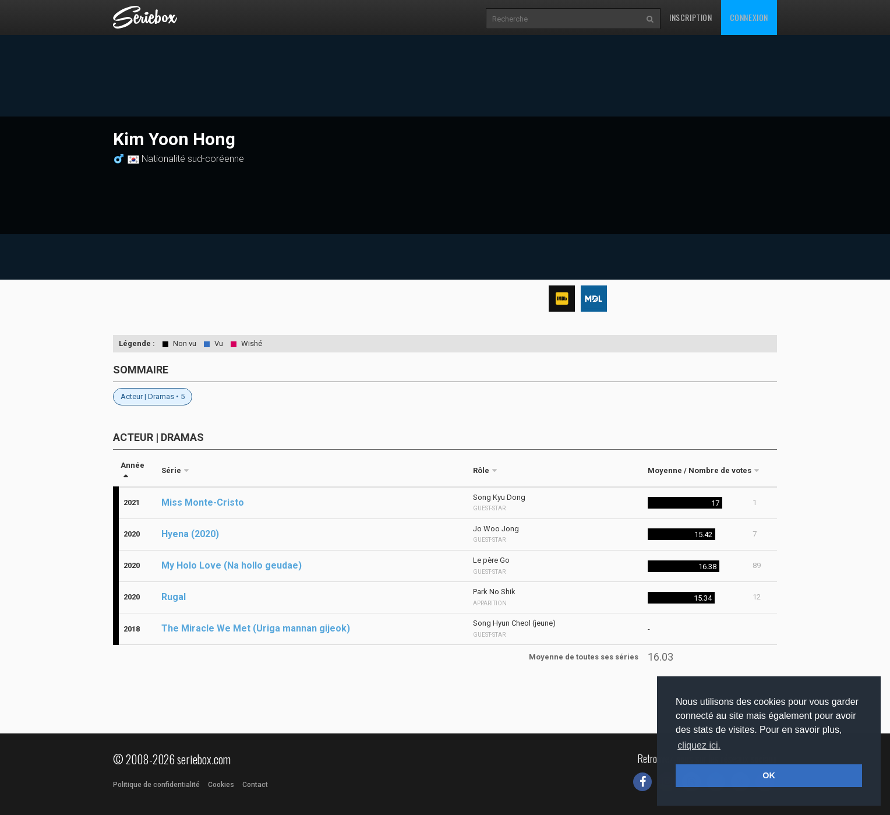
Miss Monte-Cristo (202, 502)
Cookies (221, 785)
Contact (255, 785)
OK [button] (768, 775)
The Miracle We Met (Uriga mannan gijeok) (255, 628)
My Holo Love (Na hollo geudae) (231, 565)
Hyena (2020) (190, 534)
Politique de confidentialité (156, 785)
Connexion (749, 17)
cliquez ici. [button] (699, 745)
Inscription (690, 17)
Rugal (173, 597)
